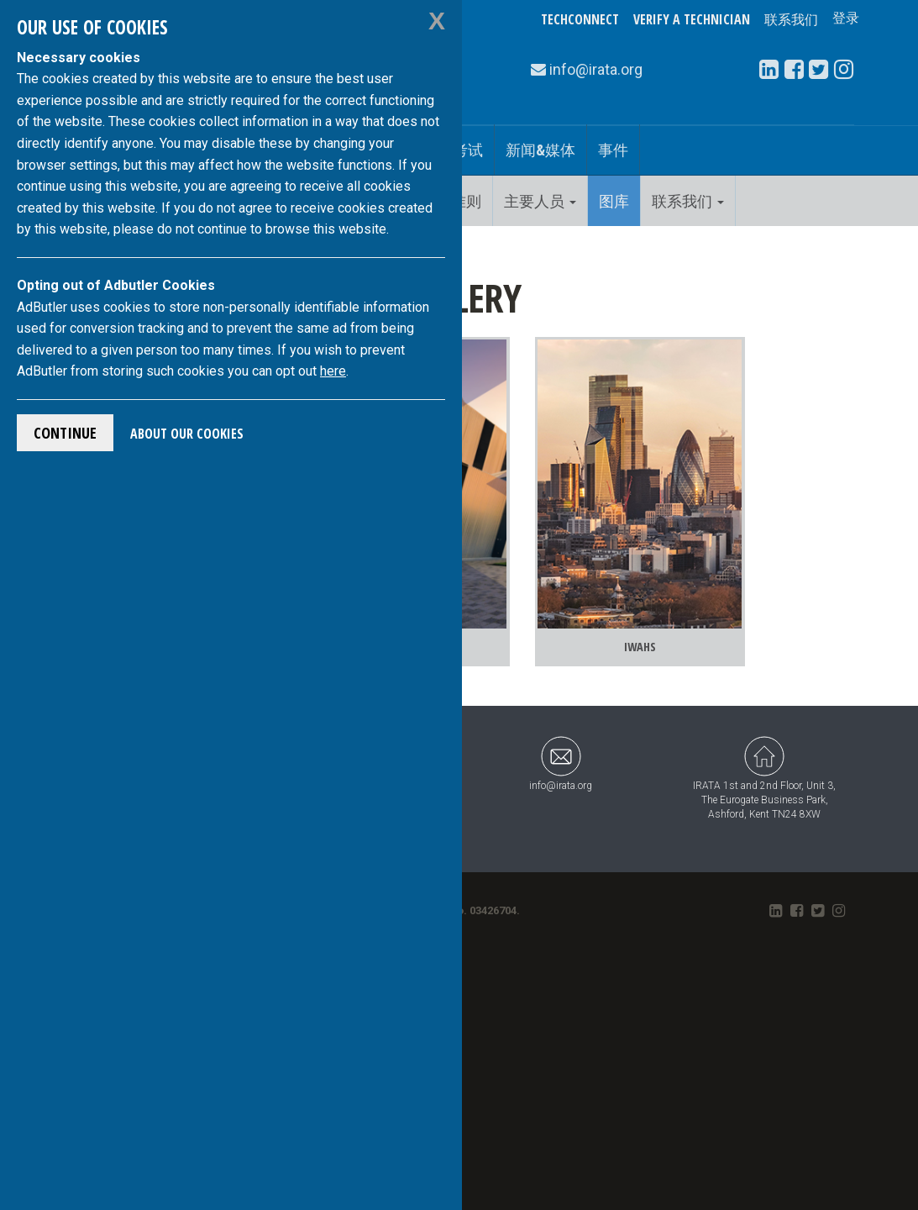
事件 (613, 149)
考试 (468, 149)
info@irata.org (560, 719)
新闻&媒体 (540, 149)
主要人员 (540, 201)
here (333, 371)
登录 (845, 19)
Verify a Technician (691, 19)
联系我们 (791, 19)
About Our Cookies (187, 433)
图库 (614, 201)
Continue (65, 433)
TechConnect (580, 19)
